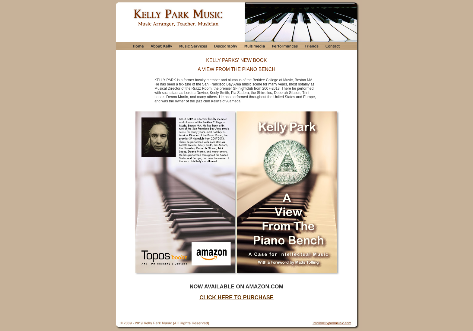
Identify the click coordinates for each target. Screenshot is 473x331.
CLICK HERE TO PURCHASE (236, 297)
